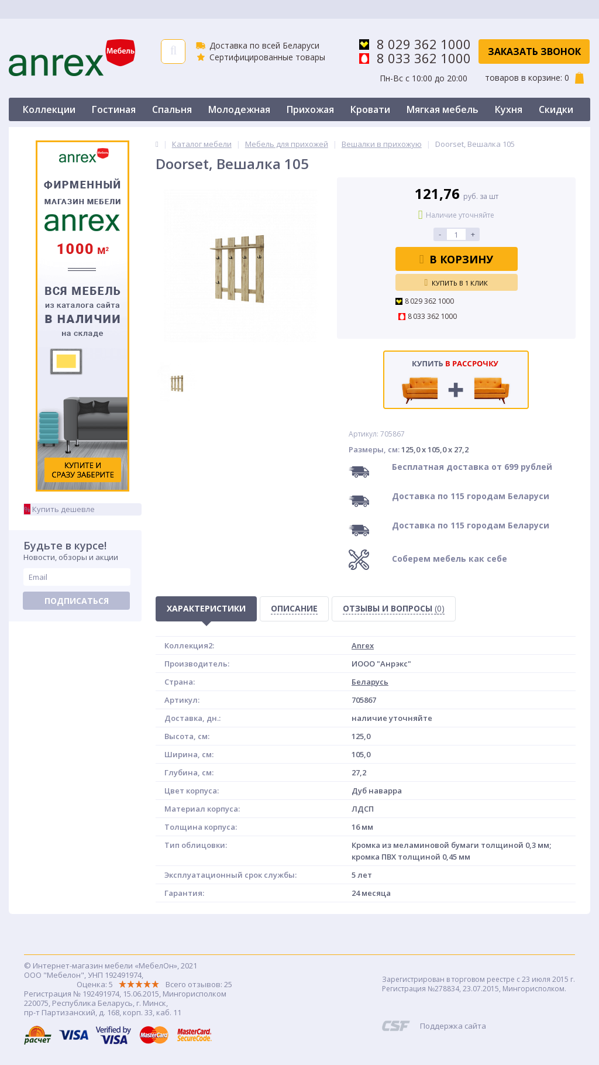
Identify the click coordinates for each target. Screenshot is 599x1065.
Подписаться (76, 600)
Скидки (556, 109)
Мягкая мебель (442, 109)
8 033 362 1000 (424, 58)
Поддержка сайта (453, 1026)
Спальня (172, 109)
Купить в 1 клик (456, 282)
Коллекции (49, 109)
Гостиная (114, 109)
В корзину (456, 259)
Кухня (508, 109)
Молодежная (239, 109)
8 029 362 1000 (424, 44)
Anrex (363, 645)
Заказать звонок (534, 51)
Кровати (370, 109)
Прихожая (310, 109)
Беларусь (370, 681)
